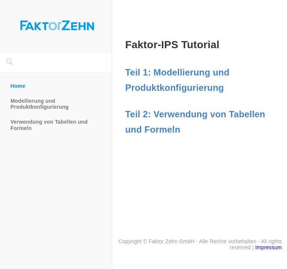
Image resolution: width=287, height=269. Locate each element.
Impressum (268, 247)
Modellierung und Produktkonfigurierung (39, 104)
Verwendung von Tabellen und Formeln (49, 125)
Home (17, 86)
